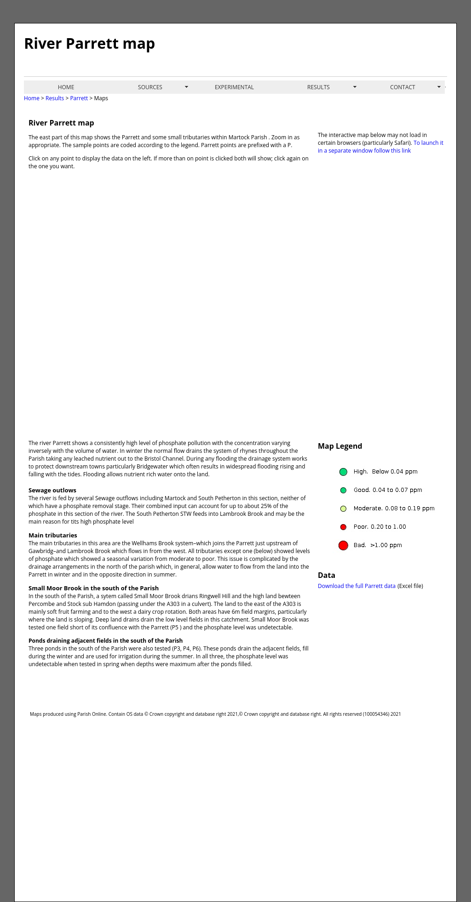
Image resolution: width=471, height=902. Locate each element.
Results (55, 98)
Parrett (78, 98)
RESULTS (318, 87)
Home (32, 98)
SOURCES (150, 87)
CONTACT (402, 87)
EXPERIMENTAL (234, 87)
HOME (66, 87)
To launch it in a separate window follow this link (380, 146)
